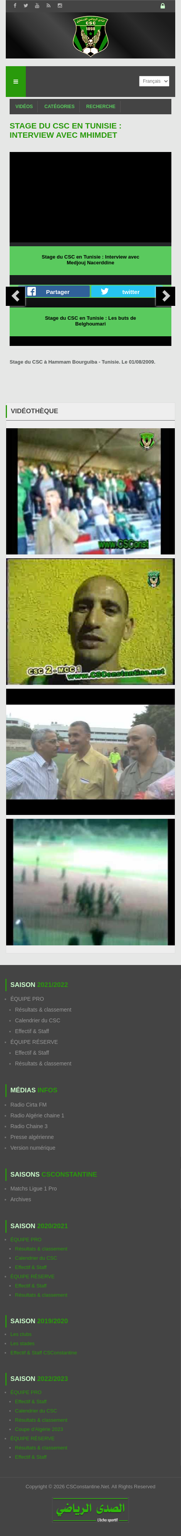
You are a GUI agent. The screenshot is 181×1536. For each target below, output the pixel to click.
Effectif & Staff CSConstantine (43, 1353)
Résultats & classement (43, 1010)
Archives (20, 1199)
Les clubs (21, 1334)
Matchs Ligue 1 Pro (33, 1188)
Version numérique (32, 1148)
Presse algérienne (32, 1137)
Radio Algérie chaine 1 (37, 1115)
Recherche (101, 106)
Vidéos (24, 106)
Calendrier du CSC (37, 1020)
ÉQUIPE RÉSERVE (34, 1042)
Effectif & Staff (32, 1031)
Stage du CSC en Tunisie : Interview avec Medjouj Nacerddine (90, 259)
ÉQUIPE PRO (27, 999)
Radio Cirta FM (28, 1105)
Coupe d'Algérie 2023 (39, 1429)
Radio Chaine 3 (29, 1126)
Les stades (22, 1343)
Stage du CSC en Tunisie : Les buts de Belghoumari (90, 321)
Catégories (59, 106)
